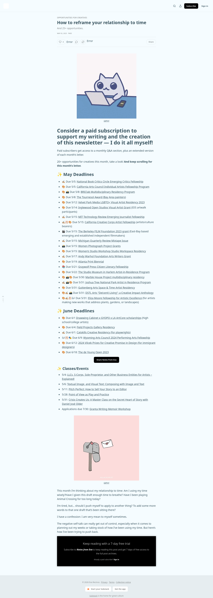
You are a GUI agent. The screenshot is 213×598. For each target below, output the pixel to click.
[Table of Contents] (3, 299)
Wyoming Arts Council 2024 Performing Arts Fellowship (116, 337)
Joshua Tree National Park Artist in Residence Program (118, 282)
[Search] (174, 6)
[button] (61, 42)
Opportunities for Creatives (72, 17)
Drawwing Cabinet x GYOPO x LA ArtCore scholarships (108, 318)
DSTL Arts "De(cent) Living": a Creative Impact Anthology (119, 293)
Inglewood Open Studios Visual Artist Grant (104, 207)
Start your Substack (98, 589)
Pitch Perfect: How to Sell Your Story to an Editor (98, 389)
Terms (111, 582)
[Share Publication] (180, 6)
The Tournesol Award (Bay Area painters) (101, 197)
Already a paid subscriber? (106, 559)
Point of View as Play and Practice (89, 394)
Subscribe (191, 6)
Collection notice (123, 582)
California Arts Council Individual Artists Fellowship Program (113, 187)
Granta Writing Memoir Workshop (110, 409)
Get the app (120, 589)
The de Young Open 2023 (93, 352)
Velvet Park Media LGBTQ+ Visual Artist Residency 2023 (111, 202)
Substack (94, 595)
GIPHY (106, 121)
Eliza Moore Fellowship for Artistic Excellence (115, 298)
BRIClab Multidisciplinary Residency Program (108, 192)
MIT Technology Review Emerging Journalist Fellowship (111, 217)
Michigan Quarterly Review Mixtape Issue (103, 241)
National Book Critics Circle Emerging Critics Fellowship (110, 181)
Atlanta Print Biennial (91, 261)
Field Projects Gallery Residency (96, 327)
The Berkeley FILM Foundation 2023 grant (103, 231)
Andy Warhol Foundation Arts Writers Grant (104, 256)
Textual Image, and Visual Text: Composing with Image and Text (105, 384)
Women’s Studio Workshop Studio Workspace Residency (112, 251)
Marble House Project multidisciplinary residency (114, 277)
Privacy (104, 582)
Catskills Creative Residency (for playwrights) (104, 332)
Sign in (204, 6)
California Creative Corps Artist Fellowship (110, 222)
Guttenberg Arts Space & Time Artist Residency (106, 287)
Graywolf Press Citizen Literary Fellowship (103, 267)
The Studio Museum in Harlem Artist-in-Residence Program (114, 272)
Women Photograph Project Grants (99, 246)
